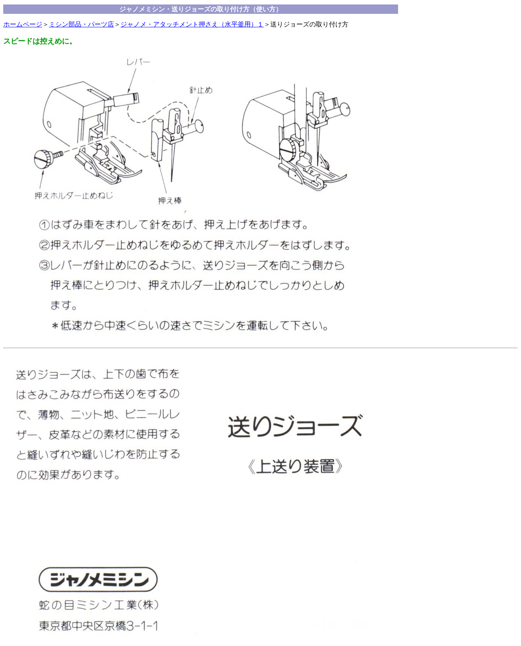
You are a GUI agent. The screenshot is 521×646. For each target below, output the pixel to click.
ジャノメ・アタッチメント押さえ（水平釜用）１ (192, 24)
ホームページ (22, 24)
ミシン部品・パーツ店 (81, 24)
